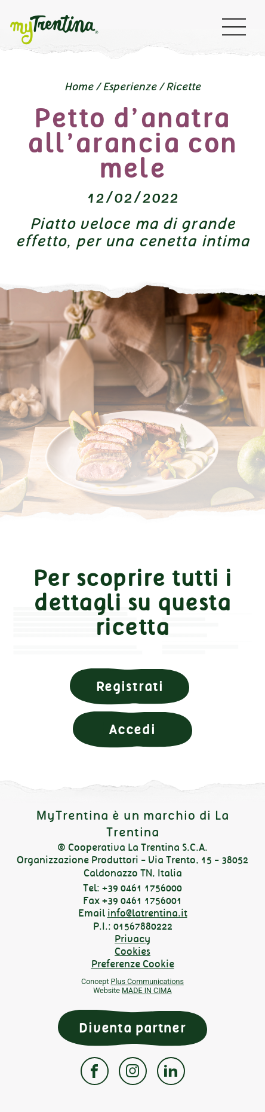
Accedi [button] (132, 729)
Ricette (183, 87)
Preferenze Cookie (132, 964)
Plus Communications (147, 981)
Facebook (95, 1071)
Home (78, 87)
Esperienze (129, 87)
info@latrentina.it (147, 913)
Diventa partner (132, 1028)
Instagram (133, 1071)
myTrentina (63, 30)
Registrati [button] (130, 686)
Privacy (132, 939)
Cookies (132, 951)
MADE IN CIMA (147, 990)
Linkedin (171, 1071)
